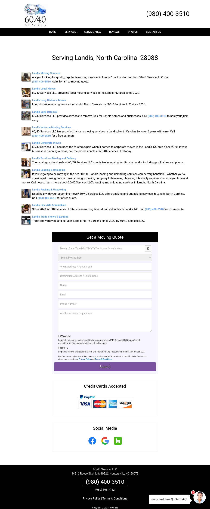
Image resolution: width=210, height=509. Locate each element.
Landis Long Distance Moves (49, 89)
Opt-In (64, 337)
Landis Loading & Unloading (48, 159)
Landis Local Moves (43, 78)
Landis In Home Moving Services (51, 117)
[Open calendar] (148, 238)
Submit (104, 356)
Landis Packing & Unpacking (49, 179)
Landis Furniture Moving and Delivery (54, 147)
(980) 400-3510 (168, 14)
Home (52, 31)
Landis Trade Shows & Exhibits (50, 206)
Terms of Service (130, 501)
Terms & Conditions (103, 349)
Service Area (92, 31)
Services (72, 33)
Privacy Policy (85, 349)
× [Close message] (188, 496)
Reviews (114, 31)
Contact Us (153, 31)
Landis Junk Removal (44, 101)
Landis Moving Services (46, 62)
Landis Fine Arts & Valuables (49, 194)
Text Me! (65, 326)
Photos (133, 31)
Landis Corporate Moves (46, 132)
